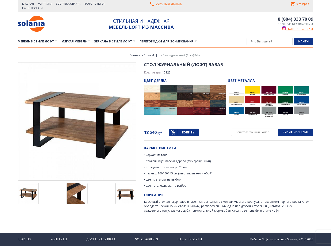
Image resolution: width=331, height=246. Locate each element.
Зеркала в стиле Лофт (113, 41)
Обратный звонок (169, 4)
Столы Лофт (151, 55)
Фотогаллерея (94, 3)
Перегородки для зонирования (167, 41)
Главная (28, 3)
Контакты (45, 3)
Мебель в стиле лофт (36, 41)
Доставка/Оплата (68, 3)
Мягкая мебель (74, 41)
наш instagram (297, 29)
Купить (188, 132)
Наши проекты (32, 8)
